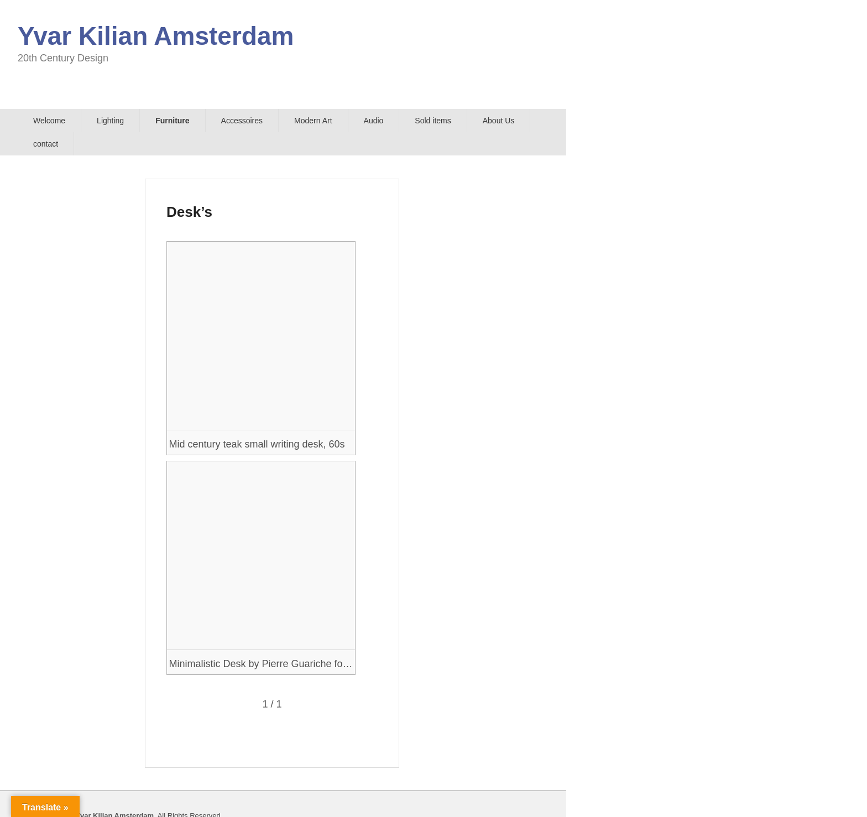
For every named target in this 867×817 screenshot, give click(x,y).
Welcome (49, 120)
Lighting (110, 120)
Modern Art (313, 120)
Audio (374, 120)
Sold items (433, 120)
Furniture (172, 120)
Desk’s (189, 212)
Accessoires (242, 120)
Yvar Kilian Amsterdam (156, 36)
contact (45, 143)
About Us (499, 120)
